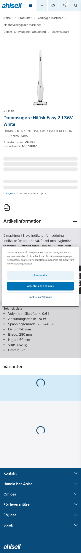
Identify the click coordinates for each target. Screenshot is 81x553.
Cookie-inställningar (40, 297)
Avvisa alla (40, 275)
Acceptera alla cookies (40, 286)
